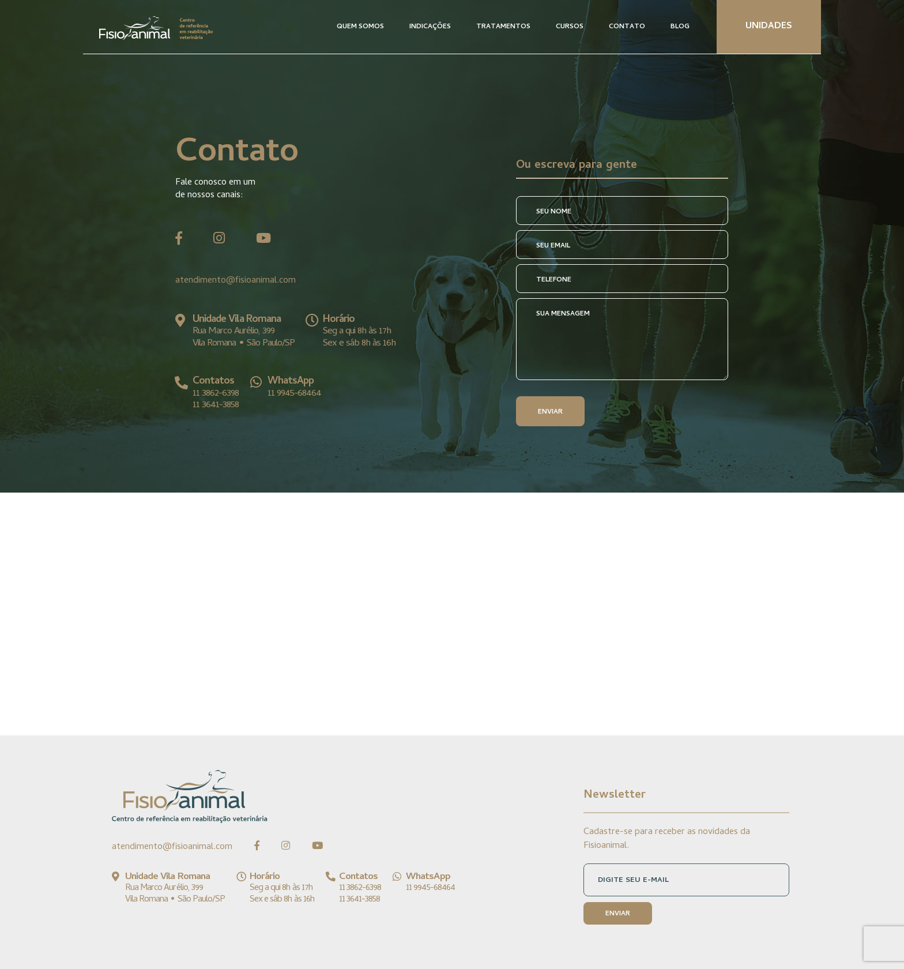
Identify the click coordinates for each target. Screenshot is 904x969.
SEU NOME (553, 212)
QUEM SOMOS (360, 27)
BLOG (680, 27)
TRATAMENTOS (503, 27)
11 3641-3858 (216, 405)
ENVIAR (550, 412)
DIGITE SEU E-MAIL (633, 880)
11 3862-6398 (216, 394)
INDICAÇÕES (430, 27)
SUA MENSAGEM (563, 314)
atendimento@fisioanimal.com (235, 280)
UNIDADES (768, 26)
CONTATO (627, 27)
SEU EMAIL (553, 246)
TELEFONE (553, 280)
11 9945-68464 (294, 394)
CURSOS (569, 27)
